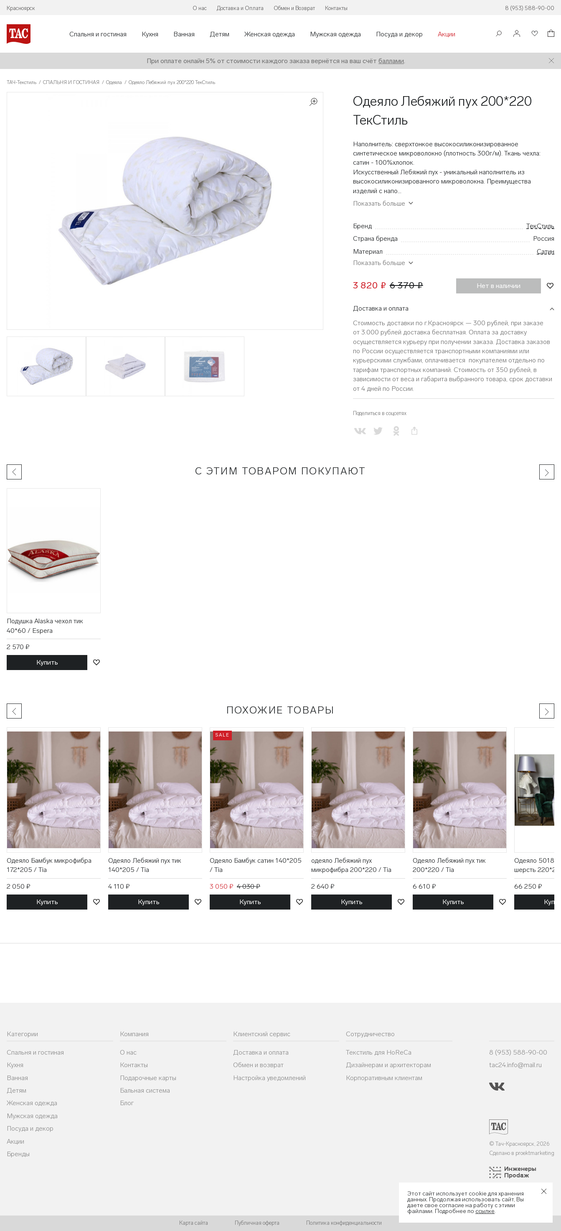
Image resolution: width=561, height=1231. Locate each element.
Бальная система (145, 1090)
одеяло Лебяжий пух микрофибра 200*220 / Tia (351, 865)
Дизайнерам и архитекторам (388, 1065)
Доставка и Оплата (240, 8)
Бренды (18, 1154)
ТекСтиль (540, 226)
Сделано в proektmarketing (521, 1153)
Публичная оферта (257, 1223)
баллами (391, 61)
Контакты (336, 8)
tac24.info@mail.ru (515, 1065)
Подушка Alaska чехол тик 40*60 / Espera (45, 625)
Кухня (150, 34)
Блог (127, 1103)
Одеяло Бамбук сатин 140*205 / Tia (256, 865)
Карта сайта (193, 1223)
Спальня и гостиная (98, 34)
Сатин (545, 251)
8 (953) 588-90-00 (529, 8)
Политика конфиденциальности (344, 1223)
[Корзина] (550, 34)
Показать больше (379, 203)
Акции (446, 34)
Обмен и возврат (258, 1065)
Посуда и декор (399, 34)
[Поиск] (499, 34)
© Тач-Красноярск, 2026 (519, 1144)
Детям (219, 34)
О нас (200, 8)
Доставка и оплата (381, 308)
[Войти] (517, 34)
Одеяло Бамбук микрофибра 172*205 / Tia (49, 865)
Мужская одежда (335, 34)
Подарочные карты (148, 1078)
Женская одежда (269, 34)
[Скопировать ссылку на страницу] (414, 431)
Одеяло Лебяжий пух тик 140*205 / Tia (144, 865)
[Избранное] (534, 34)
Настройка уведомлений (269, 1078)
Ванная (184, 34)
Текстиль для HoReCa (378, 1052)
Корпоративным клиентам (384, 1078)
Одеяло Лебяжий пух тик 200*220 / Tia (449, 865)
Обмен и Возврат (294, 8)
